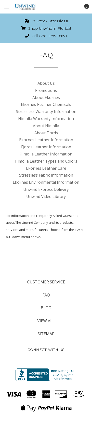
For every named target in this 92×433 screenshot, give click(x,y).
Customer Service (46, 282)
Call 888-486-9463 (46, 35)
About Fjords (46, 133)
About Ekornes (46, 97)
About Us (46, 83)
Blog (46, 307)
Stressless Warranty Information (46, 111)
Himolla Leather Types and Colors (46, 161)
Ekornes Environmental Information (46, 182)
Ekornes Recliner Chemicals (46, 104)
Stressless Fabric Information (46, 175)
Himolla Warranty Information (46, 118)
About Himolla (46, 125)
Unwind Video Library (46, 196)
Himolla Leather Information (46, 154)
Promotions (46, 90)
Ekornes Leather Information (46, 139)
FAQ (46, 295)
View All (46, 320)
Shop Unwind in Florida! (46, 28)
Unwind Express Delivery (46, 189)
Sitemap (46, 333)
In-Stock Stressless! (46, 21)
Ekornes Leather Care (46, 168)
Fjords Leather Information (46, 147)
